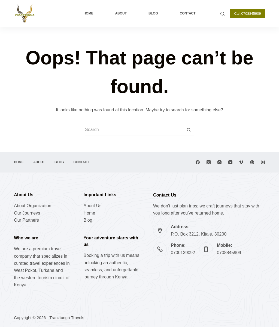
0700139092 (183, 252)
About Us (93, 205)
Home (88, 13)
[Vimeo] (241, 162)
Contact (188, 13)
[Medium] (263, 162)
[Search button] (188, 129)
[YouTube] (230, 162)
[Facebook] (198, 162)
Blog (153, 13)
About (121, 13)
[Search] (222, 14)
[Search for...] (134, 129)
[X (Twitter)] (209, 162)
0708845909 (229, 252)
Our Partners (26, 220)
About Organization (32, 205)
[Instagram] (219, 162)
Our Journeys (27, 213)
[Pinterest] (252, 162)
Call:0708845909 (247, 13)
